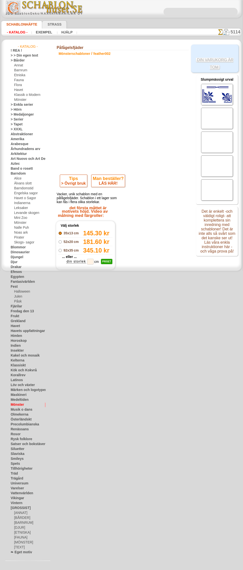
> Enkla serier (19, 105)
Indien (15, 346)
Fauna (18, 80)
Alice (17, 178)
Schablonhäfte (18, 24)
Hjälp (60, 32)
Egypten (16, 277)
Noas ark (20, 232)
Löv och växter (20, 385)
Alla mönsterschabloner (121, 354)
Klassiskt (17, 365)
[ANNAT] (20, 513)
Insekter (16, 350)
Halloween (21, 291)
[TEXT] (18, 547)
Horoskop (17, 341)
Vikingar (16, 498)
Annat (18, 65)
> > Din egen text (21, 55)
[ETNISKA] (21, 532)
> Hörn (15, 109)
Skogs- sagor (22, 242)
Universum (18, 483)
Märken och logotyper (25, 390)
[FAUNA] (20, 537)
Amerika (16, 139)
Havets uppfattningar (25, 331)
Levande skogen (24, 213)
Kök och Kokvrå (21, 370)
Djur (13, 262)
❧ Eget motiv (19, 552)
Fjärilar (15, 306)
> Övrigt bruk (74, 184)
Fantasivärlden (21, 282)
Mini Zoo (20, 218)
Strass (47, 24)
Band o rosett (20, 168)
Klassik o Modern (26, 95)
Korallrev (17, 375)
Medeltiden (18, 400)
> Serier (15, 119)
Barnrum (20, 70)
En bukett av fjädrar (85, 320)
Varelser (16, 488)
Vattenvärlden (20, 493)
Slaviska (16, 454)
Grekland (17, 321)
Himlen (15, 336)
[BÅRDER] (21, 518)
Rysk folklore (19, 439)
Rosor (15, 434)
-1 (103, 343)
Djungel (16, 257)
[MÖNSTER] (22, 542)
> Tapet (15, 124)
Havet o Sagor (23, 198)
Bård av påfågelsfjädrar (85, 326)
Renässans (18, 429)
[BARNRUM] (23, 523)
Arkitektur (17, 154)
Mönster (20, 100)
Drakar (15, 267)
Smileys (16, 459)
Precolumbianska (22, 424)
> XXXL (15, 129)
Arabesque (18, 144)
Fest (13, 287)
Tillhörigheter (19, 468)
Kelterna (16, 360)
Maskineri (17, 395)
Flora (17, 85)
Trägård (16, 478)
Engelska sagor (24, 193)
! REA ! (15, 50)
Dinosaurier (18, 252)
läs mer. (152, 566)
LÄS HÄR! (107, 184)
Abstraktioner (20, 134)
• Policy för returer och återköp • (123, 463)
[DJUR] (19, 527)
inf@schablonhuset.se (133, 414)
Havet (18, 90)
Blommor (17, 247)
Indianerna (21, 203)
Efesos (15, 272)
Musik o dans (20, 409)
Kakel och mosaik (22, 355)
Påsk (17, 301)
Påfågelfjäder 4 (85, 331)
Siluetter (16, 449)
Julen (17, 296)
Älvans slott (22, 183)
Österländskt (19, 419)
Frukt (14, 316)
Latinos (16, 380)
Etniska (19, 75)
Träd (13, 473)
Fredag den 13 (20, 311)
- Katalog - (16, 32)
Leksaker (20, 208)
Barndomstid (23, 188)
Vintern (16, 503)
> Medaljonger (20, 114)
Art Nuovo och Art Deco (27, 159)
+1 (139, 343)
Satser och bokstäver (25, 444)
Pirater (18, 237)
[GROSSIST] (19, 508)
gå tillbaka (122, 343)
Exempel (40, 32)
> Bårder (16, 60)
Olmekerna (18, 414)
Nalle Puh (20, 227)
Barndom (17, 173)
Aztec (14, 164)
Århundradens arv (23, 149)
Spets (14, 464)
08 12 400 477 (131, 406)
